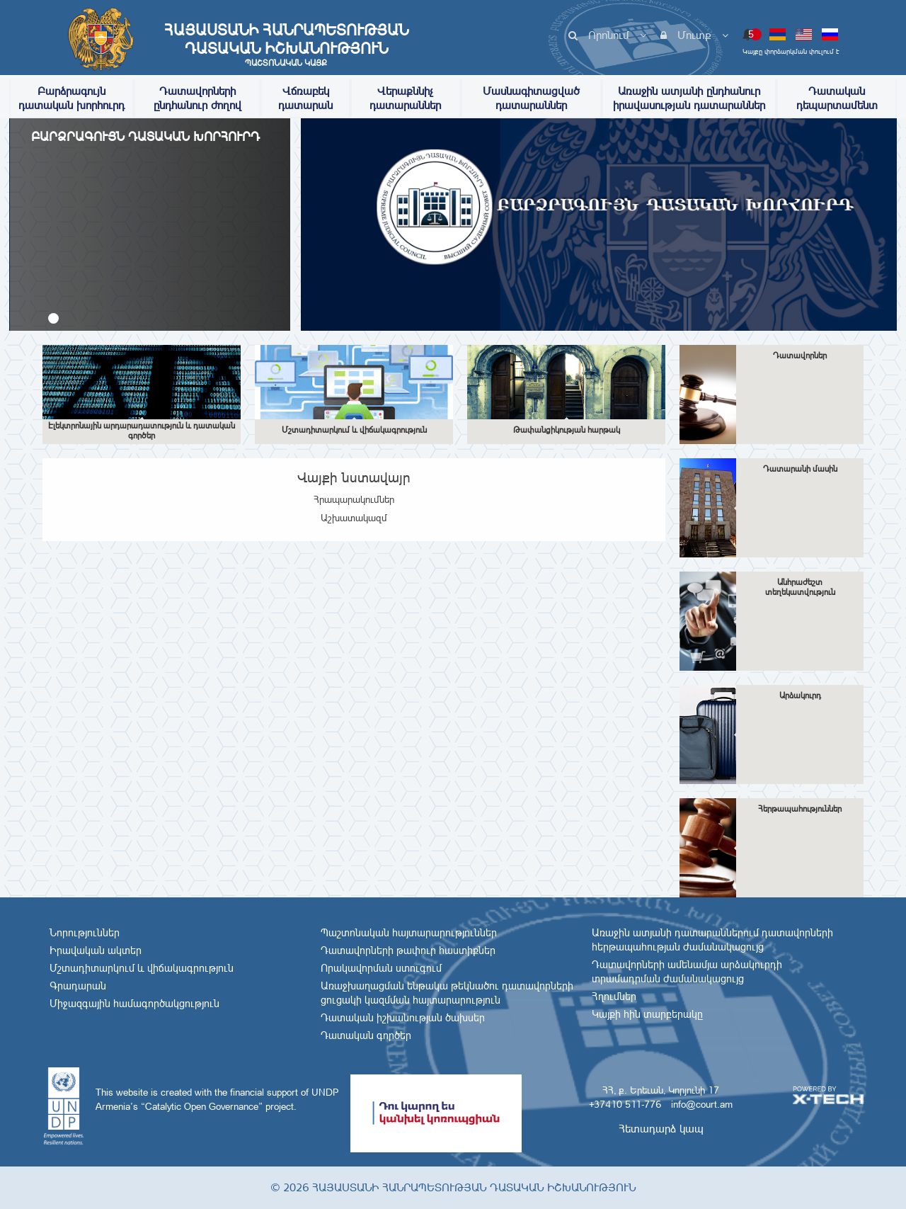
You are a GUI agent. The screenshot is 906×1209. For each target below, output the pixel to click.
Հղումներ (614, 996)
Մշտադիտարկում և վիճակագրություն (142, 968)
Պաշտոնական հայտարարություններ (409, 932)
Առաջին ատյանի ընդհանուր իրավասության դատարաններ (689, 98)
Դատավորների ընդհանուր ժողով (197, 98)
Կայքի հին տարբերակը (647, 1014)
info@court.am (702, 1104)
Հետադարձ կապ (661, 1128)
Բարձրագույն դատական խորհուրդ (71, 98)
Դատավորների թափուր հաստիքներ (408, 950)
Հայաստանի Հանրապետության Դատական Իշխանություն (286, 44)
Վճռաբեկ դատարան (305, 98)
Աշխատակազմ (354, 517)
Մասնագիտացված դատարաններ (531, 98)
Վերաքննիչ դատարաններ (405, 98)
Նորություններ (85, 932)
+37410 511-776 (625, 1104)
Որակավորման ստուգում (381, 968)
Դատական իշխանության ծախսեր (403, 1017)
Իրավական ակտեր (96, 950)
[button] (53, 318)
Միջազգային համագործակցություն (134, 1003)
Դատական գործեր (366, 1035)
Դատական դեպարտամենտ (837, 98)
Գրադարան (78, 986)
